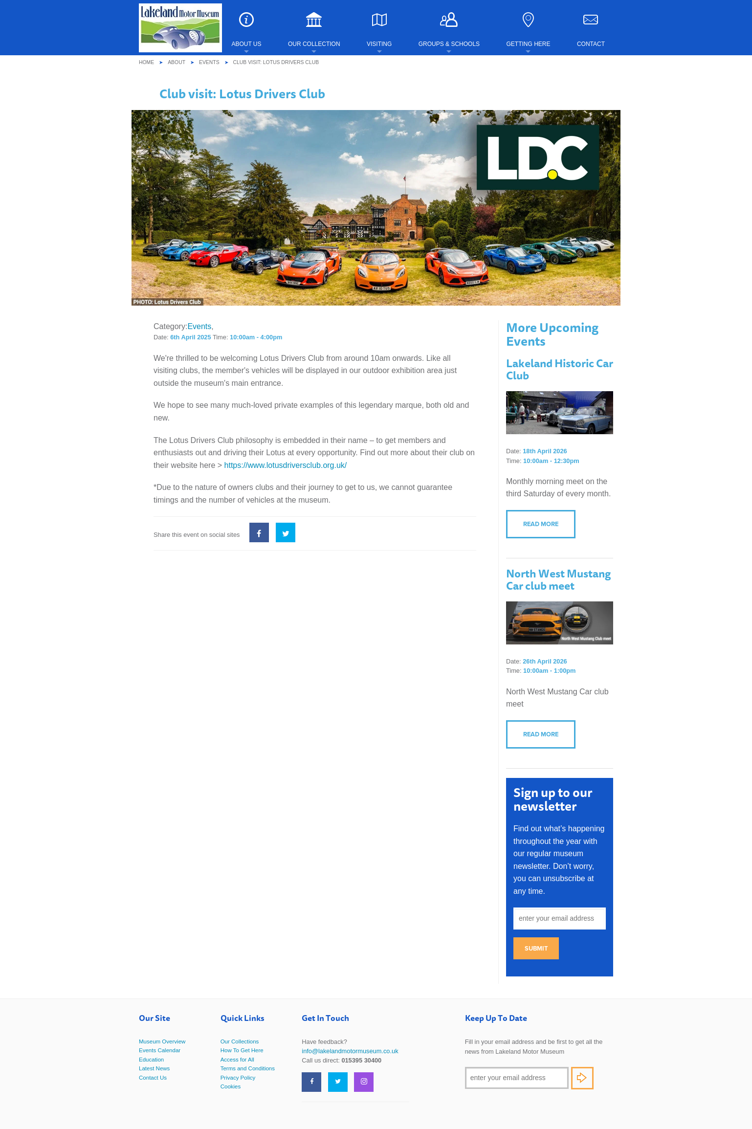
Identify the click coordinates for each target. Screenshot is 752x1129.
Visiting (379, 29)
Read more (540, 524)
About (176, 62)
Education (151, 1060)
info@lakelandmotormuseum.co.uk (350, 1051)
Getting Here (528, 29)
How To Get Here (242, 1050)
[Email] (517, 1078)
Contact (591, 29)
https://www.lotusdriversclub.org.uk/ (285, 465)
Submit (536, 948)
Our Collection (314, 29)
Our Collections (240, 1041)
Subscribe (582, 1078)
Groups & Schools (449, 29)
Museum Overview (162, 1041)
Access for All (237, 1060)
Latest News (154, 1068)
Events (209, 62)
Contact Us (153, 1078)
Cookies (231, 1086)
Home (146, 62)
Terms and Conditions (248, 1068)
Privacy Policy (238, 1078)
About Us (246, 29)
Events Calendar (159, 1050)
